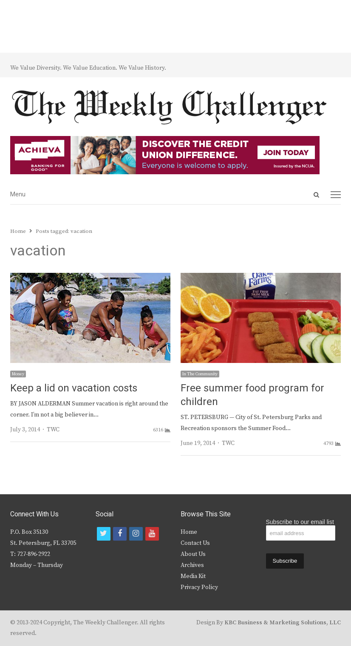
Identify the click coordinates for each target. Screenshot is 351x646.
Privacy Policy (199, 587)
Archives (192, 565)
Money (18, 374)
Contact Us (195, 543)
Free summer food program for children (252, 395)
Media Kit (193, 576)
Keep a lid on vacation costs (73, 388)
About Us (193, 554)
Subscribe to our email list (300, 521)
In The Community (200, 374)
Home (189, 532)
